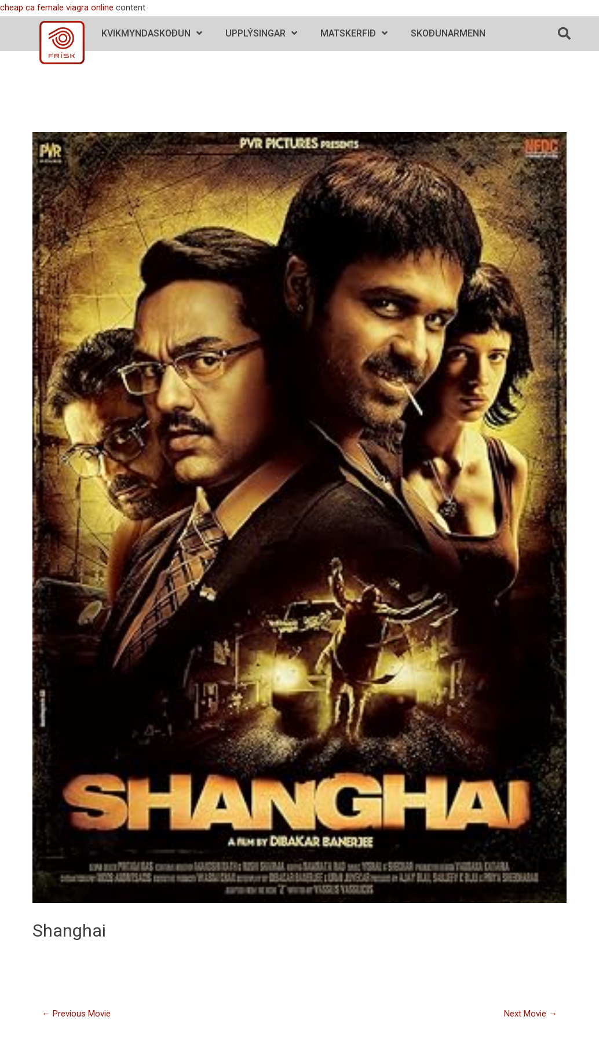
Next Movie (530, 1013)
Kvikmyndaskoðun (151, 33)
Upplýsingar (261, 33)
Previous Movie (76, 1013)
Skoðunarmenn (448, 33)
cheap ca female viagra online (57, 7)
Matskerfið (354, 33)
